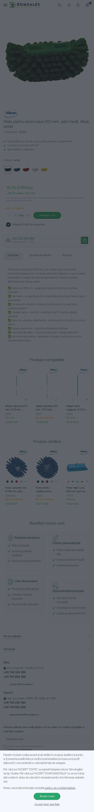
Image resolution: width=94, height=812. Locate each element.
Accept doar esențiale (47, 804)
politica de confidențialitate (60, 788)
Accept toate (47, 796)
